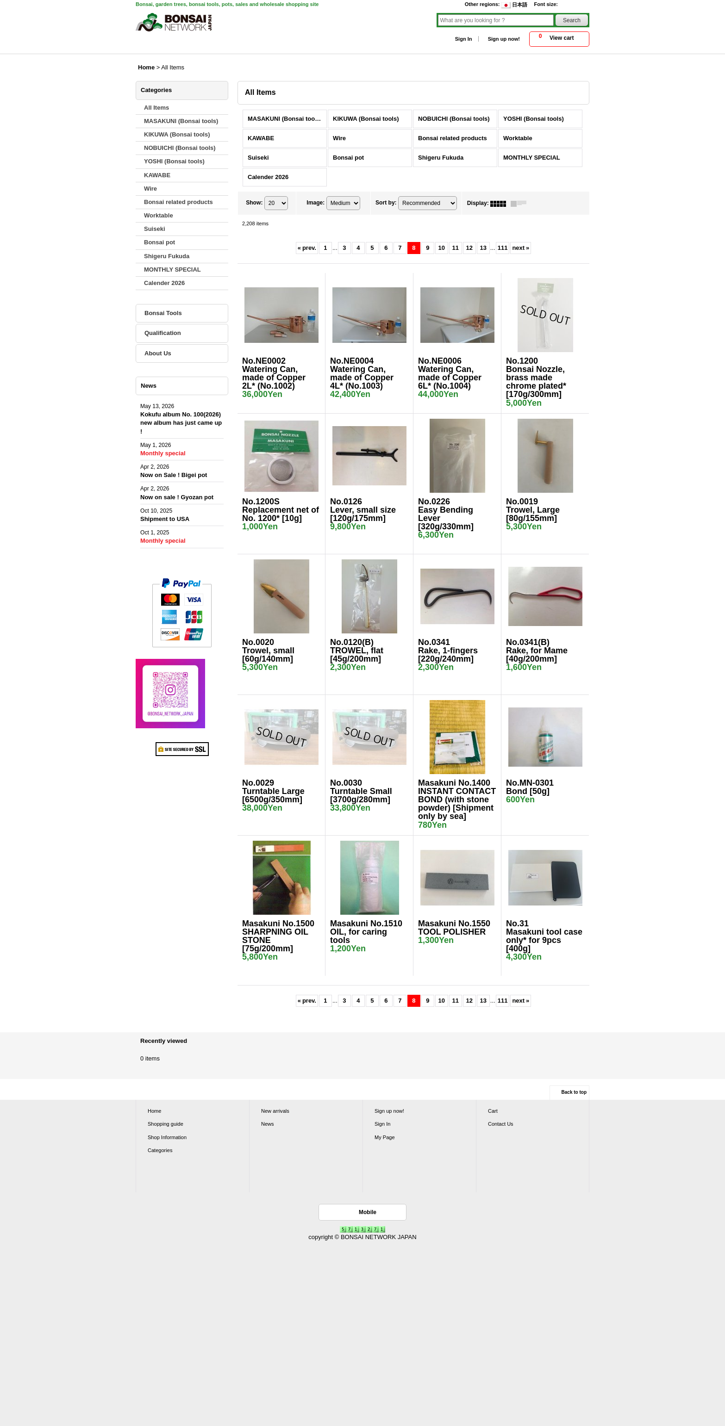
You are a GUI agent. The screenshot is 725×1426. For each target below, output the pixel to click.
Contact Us (500, 1124)
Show (254, 203)
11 (455, 247)
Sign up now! (504, 39)
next (520, 247)
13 (483, 247)
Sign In (463, 39)
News (267, 1124)
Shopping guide (165, 1124)
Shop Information (167, 1137)
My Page (385, 1137)
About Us (157, 353)
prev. (307, 247)
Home (154, 1111)
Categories (160, 1150)
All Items (156, 107)
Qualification (162, 332)
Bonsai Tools (163, 313)
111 (503, 247)
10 (441, 247)
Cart (493, 1111)
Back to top (574, 1092)
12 (469, 247)
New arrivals (275, 1111)
